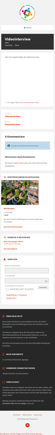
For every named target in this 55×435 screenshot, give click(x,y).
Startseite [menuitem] (16, 415)
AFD (37, 102)
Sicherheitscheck (14, 286)
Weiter (7, 122)
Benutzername (12, 266)
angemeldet (18, 163)
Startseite (9, 45)
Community (17, 244)
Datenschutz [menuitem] (27, 415)
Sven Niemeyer (28, 102)
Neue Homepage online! (13, 241)
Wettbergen (9, 208)
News (17, 45)
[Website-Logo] (27, 20)
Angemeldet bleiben (22, 289)
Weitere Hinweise (10, 249)
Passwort (10, 276)
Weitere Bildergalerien (13, 227)
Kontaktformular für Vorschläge (14, 403)
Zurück (8, 113)
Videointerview (12, 116)
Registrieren (11, 295)
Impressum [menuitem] (38, 415)
